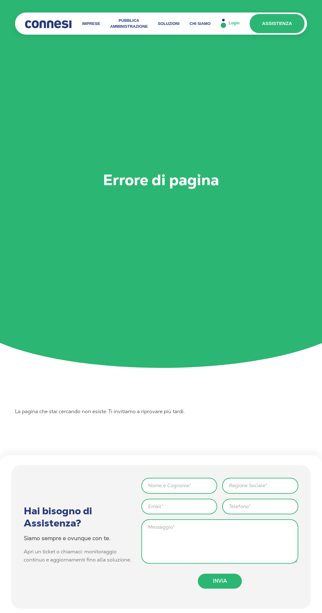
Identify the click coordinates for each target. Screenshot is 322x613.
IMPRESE (91, 23)
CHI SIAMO (200, 23)
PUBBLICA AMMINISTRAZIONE (129, 23)
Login (230, 23)
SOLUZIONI (169, 23)
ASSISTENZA (277, 23)
